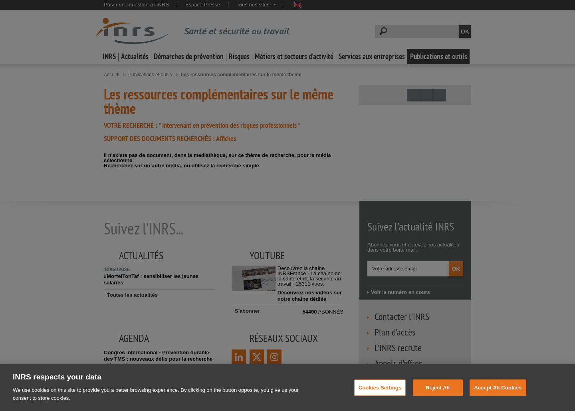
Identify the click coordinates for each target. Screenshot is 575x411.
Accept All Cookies (498, 401)
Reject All (438, 401)
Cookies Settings (380, 401)
